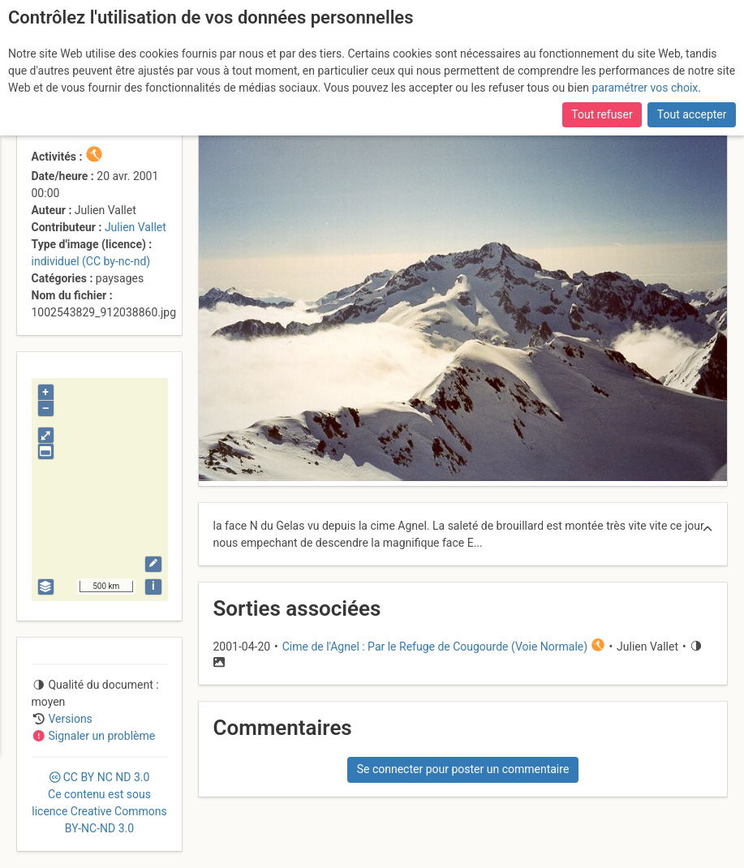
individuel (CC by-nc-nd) (91, 261)
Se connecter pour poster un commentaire (463, 769)
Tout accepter (692, 114)
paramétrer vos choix (644, 87)
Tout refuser (601, 114)
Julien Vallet (135, 227)
